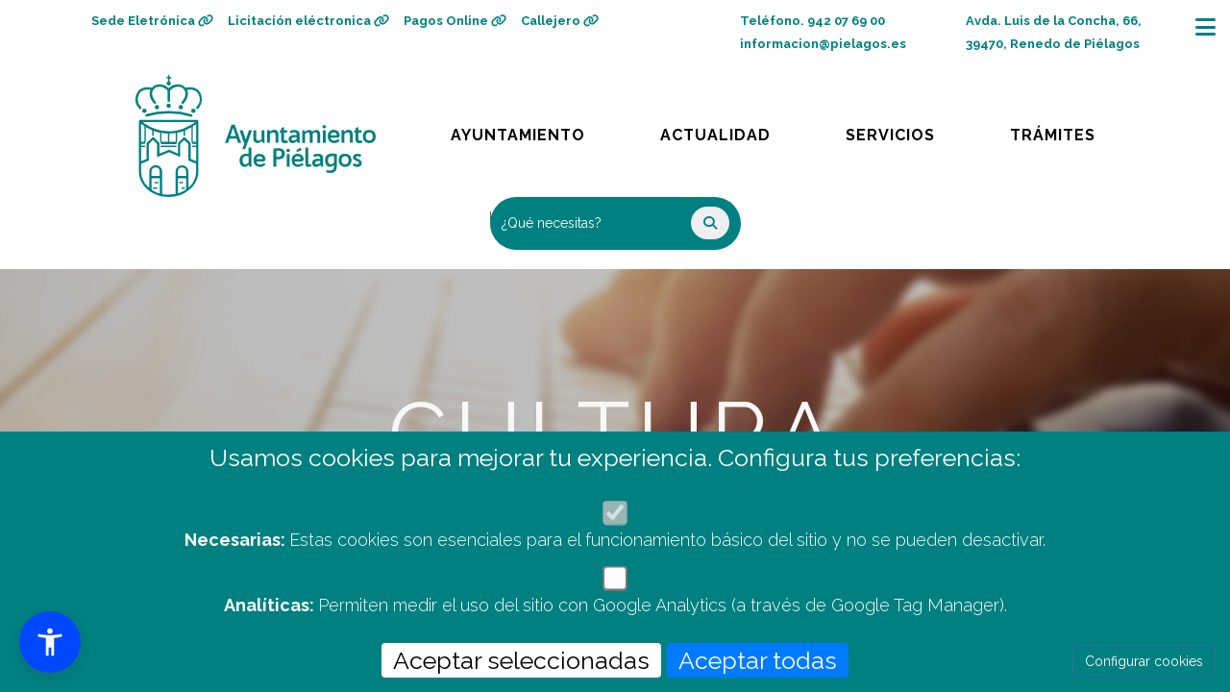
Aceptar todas (757, 660)
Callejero (560, 20)
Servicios (908, 130)
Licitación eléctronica (308, 20)
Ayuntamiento (519, 130)
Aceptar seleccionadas (521, 660)
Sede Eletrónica (152, 20)
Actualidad (729, 130)
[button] (50, 642)
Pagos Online (455, 20)
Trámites (1071, 130)
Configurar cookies (1144, 661)
